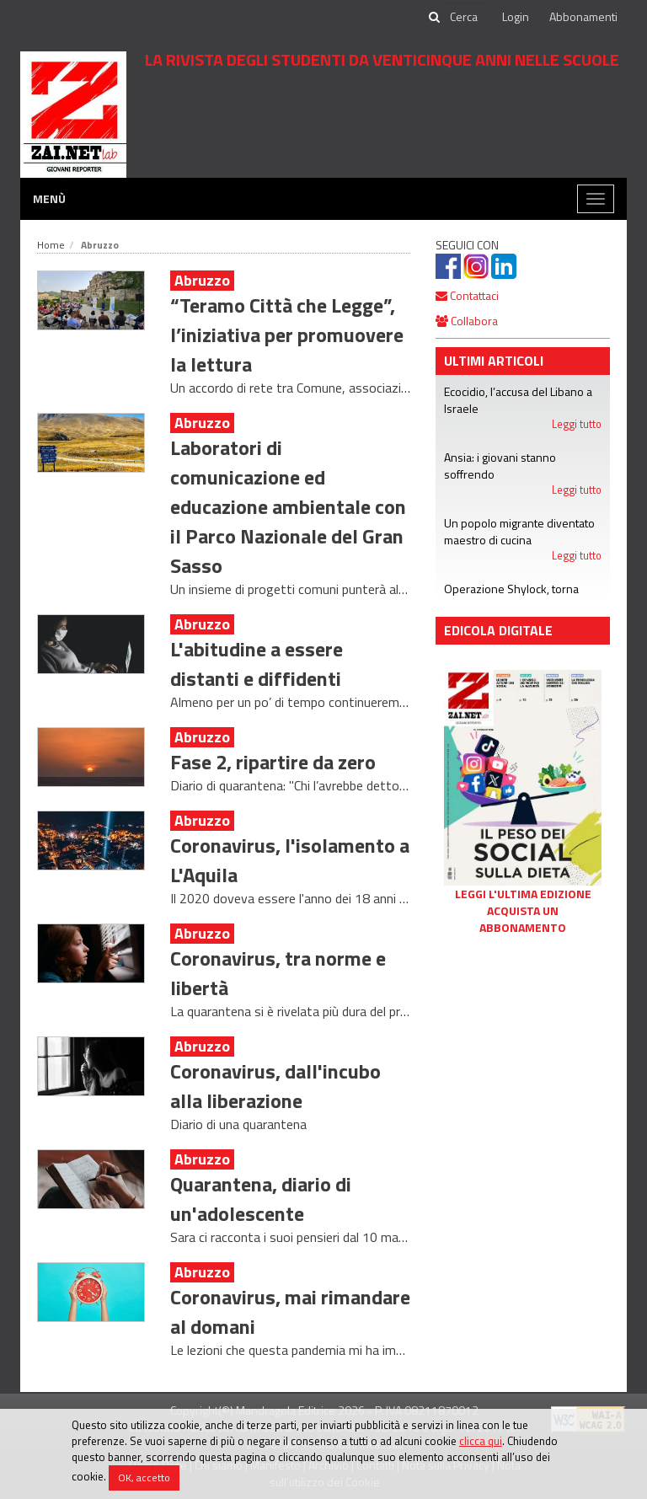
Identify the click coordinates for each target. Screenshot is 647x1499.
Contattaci (467, 295)
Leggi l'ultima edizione (523, 894)
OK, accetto (144, 1478)
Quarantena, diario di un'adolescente (260, 1199)
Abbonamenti (583, 16)
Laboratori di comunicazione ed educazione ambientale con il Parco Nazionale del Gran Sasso (288, 506)
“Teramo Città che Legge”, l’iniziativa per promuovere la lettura (287, 334)
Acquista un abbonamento (522, 919)
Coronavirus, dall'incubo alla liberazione (275, 1086)
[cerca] (465, 16)
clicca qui (480, 1440)
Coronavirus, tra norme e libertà (278, 973)
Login (515, 16)
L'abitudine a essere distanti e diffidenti (256, 663)
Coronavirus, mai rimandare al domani (290, 1311)
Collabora (467, 320)
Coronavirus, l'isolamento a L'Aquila (289, 860)
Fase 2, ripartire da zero (273, 762)
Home (51, 245)
